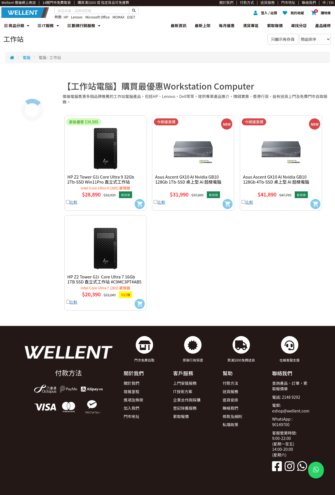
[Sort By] (315, 39)
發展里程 (131, 391)
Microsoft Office (97, 17)
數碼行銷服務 (83, 25)
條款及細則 (232, 416)
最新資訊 (178, 25)
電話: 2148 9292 (286, 397)
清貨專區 (251, 25)
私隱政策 (230, 424)
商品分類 (16, 25)
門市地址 (131, 416)
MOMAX (119, 17)
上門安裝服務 (184, 383)
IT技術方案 (182, 391)
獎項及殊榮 (133, 400)
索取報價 (275, 25)
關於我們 (131, 383)
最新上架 (202, 25)
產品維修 (323, 25)
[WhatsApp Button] (316, 470)
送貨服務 (230, 391)
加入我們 (131, 408)
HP (66, 17)
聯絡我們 (230, 408)
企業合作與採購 (186, 400)
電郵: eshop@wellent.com (291, 408)
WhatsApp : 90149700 (282, 421)
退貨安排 (230, 400)
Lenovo (77, 17)
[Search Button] (134, 10)
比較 (74, 202)
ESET (131, 17)
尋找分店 (299, 25)
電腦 (27, 57)
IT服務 (48, 25)
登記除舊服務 (184, 408)
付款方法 (230, 383)
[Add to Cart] (140, 204)
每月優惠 (227, 25)
